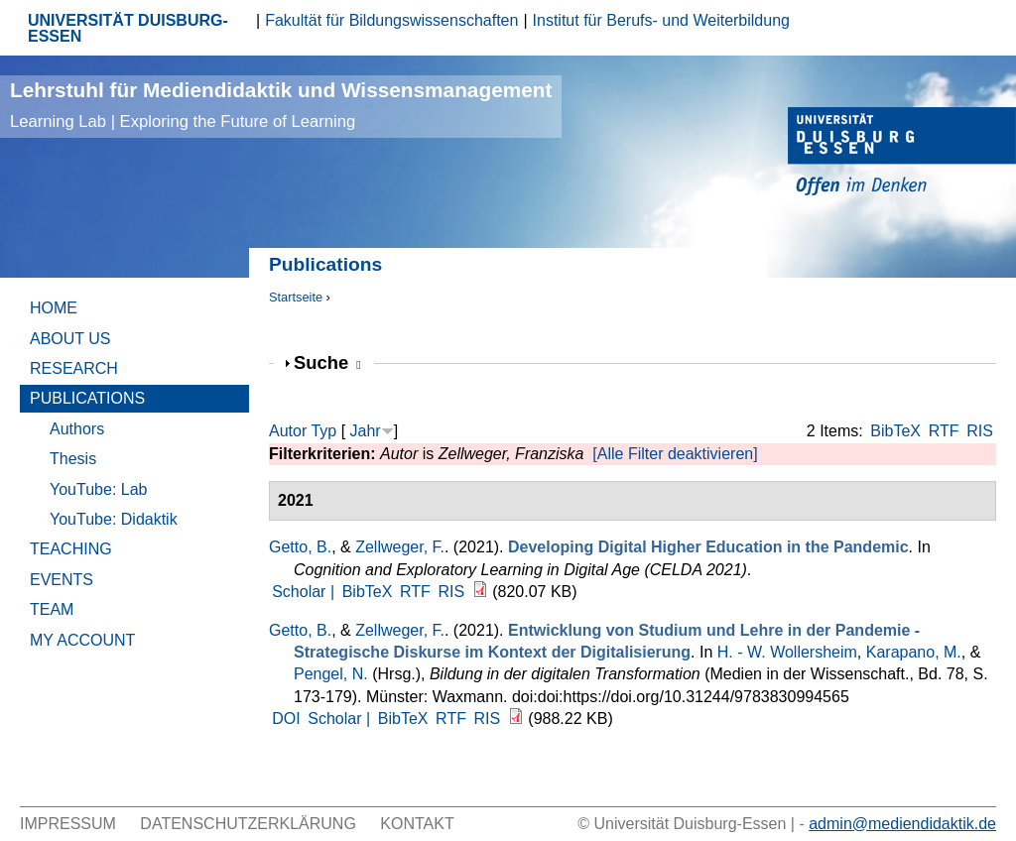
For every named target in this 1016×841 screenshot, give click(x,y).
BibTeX (895, 430)
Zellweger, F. (399, 547)
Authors (77, 428)
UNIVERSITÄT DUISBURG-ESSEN (128, 28)
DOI (286, 718)
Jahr (365, 430)
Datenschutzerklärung (248, 823)
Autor (288, 430)
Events (61, 579)
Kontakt (416, 823)
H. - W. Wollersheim (787, 652)
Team (51, 609)
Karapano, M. (913, 652)
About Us (70, 338)
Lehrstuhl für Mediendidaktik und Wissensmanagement (281, 104)
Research (74, 368)
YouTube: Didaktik (114, 519)
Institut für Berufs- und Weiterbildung (661, 20)
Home (53, 308)
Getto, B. (300, 547)
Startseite (295, 297)
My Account (82, 640)
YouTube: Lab (98, 489)
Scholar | (305, 591)
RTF (944, 430)
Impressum (68, 823)
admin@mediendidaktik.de (902, 823)
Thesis (73, 458)
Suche (327, 362)
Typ (323, 430)
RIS (979, 430)
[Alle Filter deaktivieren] (674, 453)
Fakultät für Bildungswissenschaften (391, 20)
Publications (87, 398)
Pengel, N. (331, 673)
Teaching (71, 549)
